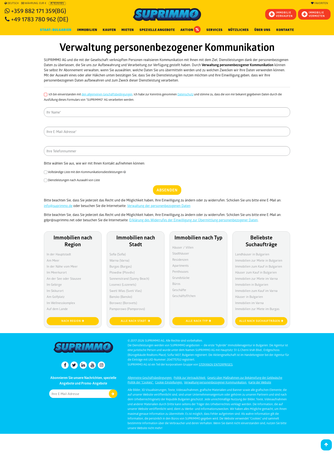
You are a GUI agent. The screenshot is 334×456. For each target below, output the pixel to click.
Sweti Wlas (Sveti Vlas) (125, 290)
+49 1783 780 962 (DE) (39, 19)
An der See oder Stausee (64, 278)
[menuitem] (285, 30)
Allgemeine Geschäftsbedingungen (150, 378)
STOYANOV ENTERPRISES (216, 364)
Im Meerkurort (57, 272)
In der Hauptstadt (59, 254)
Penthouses (180, 271)
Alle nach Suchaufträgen (261, 321)
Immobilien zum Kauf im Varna (256, 290)
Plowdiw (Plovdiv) (122, 272)
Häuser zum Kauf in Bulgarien (256, 272)
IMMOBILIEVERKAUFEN (281, 14)
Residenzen (180, 259)
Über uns (262, 29)
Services (214, 29)
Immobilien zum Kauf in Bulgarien (258, 266)
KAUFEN (109, 29)
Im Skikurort (55, 290)
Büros (176, 283)
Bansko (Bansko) (120, 296)
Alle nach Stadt (135, 321)
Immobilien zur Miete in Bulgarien (258, 260)
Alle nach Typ (198, 321)
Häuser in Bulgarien (249, 296)
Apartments (180, 265)
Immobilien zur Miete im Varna (256, 278)
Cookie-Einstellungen (169, 382)
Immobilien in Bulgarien (251, 284)
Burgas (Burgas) (120, 266)
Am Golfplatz (56, 296)
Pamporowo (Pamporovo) (127, 309)
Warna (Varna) (119, 260)
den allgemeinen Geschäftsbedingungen (107, 94)
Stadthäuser (180, 253)
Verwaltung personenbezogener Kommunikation (215, 382)
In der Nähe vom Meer (62, 266)
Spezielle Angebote (157, 29)
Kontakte (285, 29)
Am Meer (53, 260)
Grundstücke (181, 277)
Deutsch (11, 3)
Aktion (190, 29)
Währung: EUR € (33, 3)
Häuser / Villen (182, 247)
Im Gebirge (54, 284)
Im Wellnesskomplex (61, 303)
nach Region (72, 321)
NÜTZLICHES (238, 29)
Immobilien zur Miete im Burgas (257, 309)
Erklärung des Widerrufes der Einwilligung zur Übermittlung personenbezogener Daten (193, 220)
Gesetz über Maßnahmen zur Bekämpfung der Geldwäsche (244, 378)
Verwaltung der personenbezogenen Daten (158, 205)
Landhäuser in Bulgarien (252, 254)
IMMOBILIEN (87, 29)
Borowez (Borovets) (123, 303)
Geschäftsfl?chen (184, 296)
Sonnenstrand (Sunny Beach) (129, 278)
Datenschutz (185, 94)
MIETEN (127, 29)
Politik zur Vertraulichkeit (190, 378)
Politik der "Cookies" (141, 382)
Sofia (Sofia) (117, 254)
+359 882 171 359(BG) (38, 11)
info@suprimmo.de (58, 205)
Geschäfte (179, 290)
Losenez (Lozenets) (122, 284)
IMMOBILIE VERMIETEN (313, 14)
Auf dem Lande (57, 309)
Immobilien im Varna (249, 303)
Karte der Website (259, 382)
